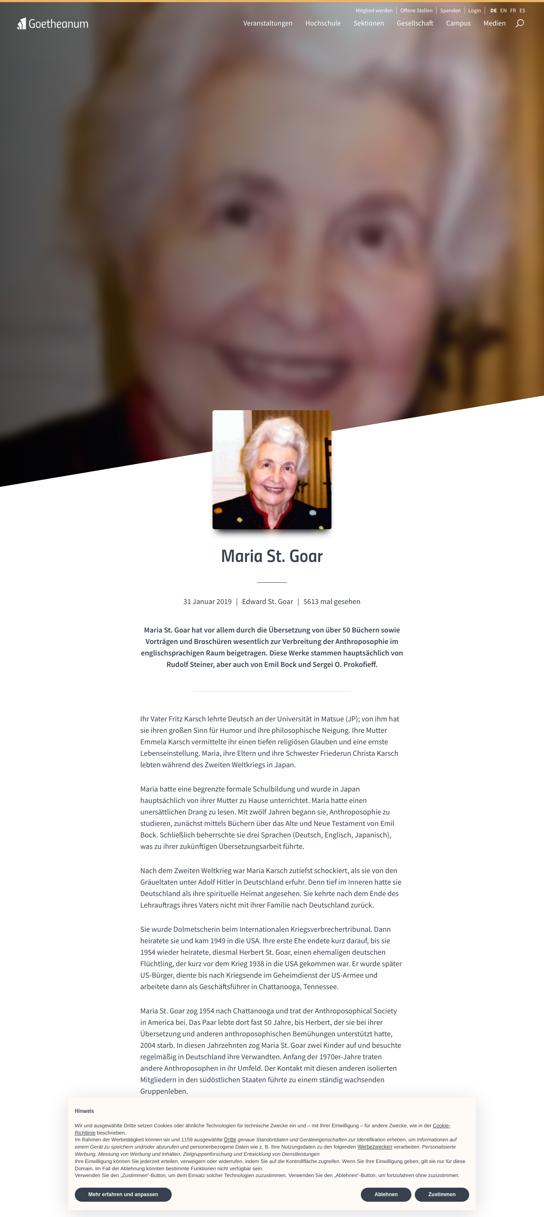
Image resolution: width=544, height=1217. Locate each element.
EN (503, 10)
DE (493, 10)
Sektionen (369, 23)
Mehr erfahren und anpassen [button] (123, 1194)
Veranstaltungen (268, 23)
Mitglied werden (374, 10)
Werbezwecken (374, 1147)
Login (474, 10)
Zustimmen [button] (442, 1194)
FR (513, 10)
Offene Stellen (416, 10)
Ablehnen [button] (386, 1194)
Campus (458, 23)
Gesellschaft (415, 23)
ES (522, 10)
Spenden (450, 10)
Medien (495, 23)
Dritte (230, 1140)
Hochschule (323, 23)
